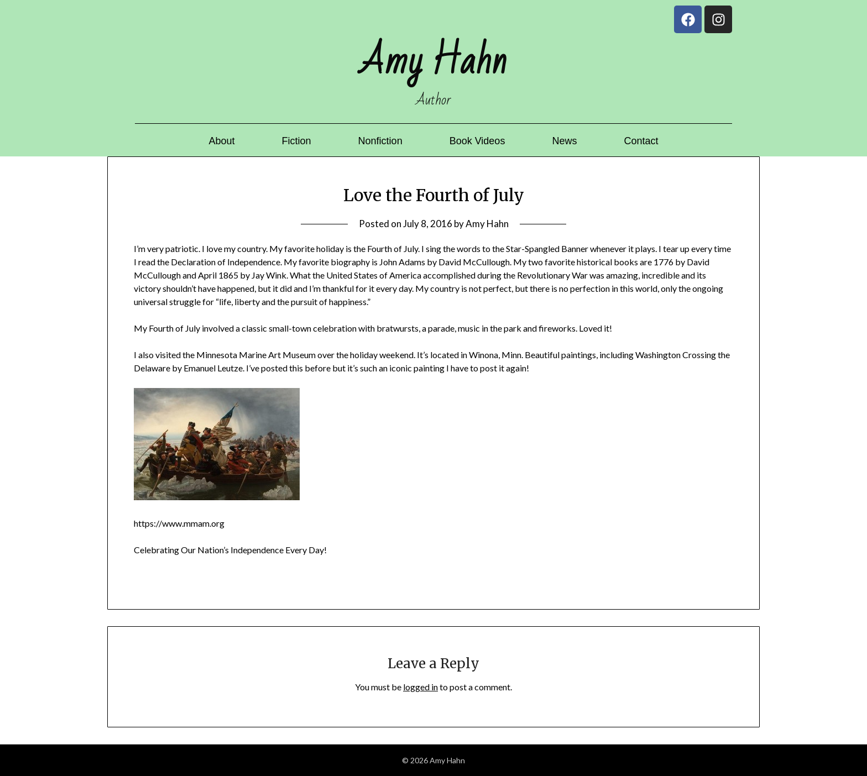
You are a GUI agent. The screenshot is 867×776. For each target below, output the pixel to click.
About (222, 141)
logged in (420, 686)
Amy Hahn (487, 223)
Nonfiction (380, 141)
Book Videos (477, 141)
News (564, 141)
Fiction (296, 141)
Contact (641, 141)
